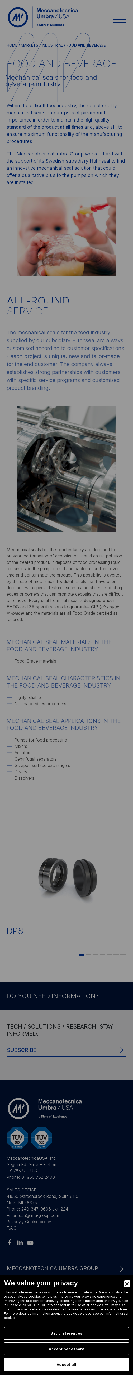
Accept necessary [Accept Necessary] (66, 1349)
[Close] (127, 1283)
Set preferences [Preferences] (66, 1333)
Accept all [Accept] (66, 1364)
